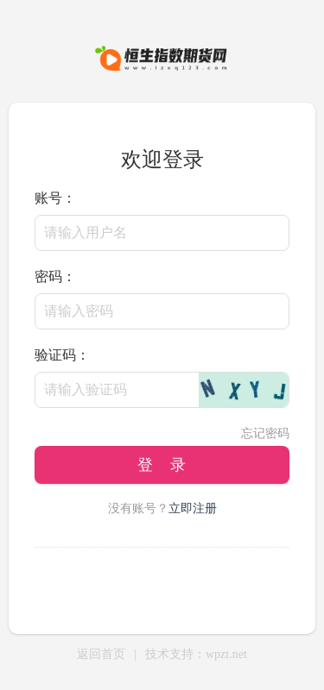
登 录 (161, 465)
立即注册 (192, 508)
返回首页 (101, 654)
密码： (55, 276)
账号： (55, 198)
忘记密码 (265, 433)
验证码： (62, 355)
